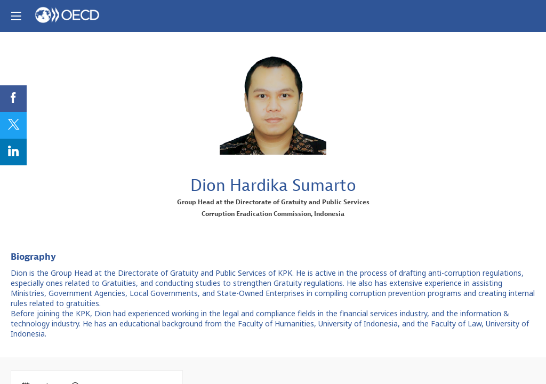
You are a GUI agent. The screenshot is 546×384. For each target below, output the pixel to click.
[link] (13, 98)
